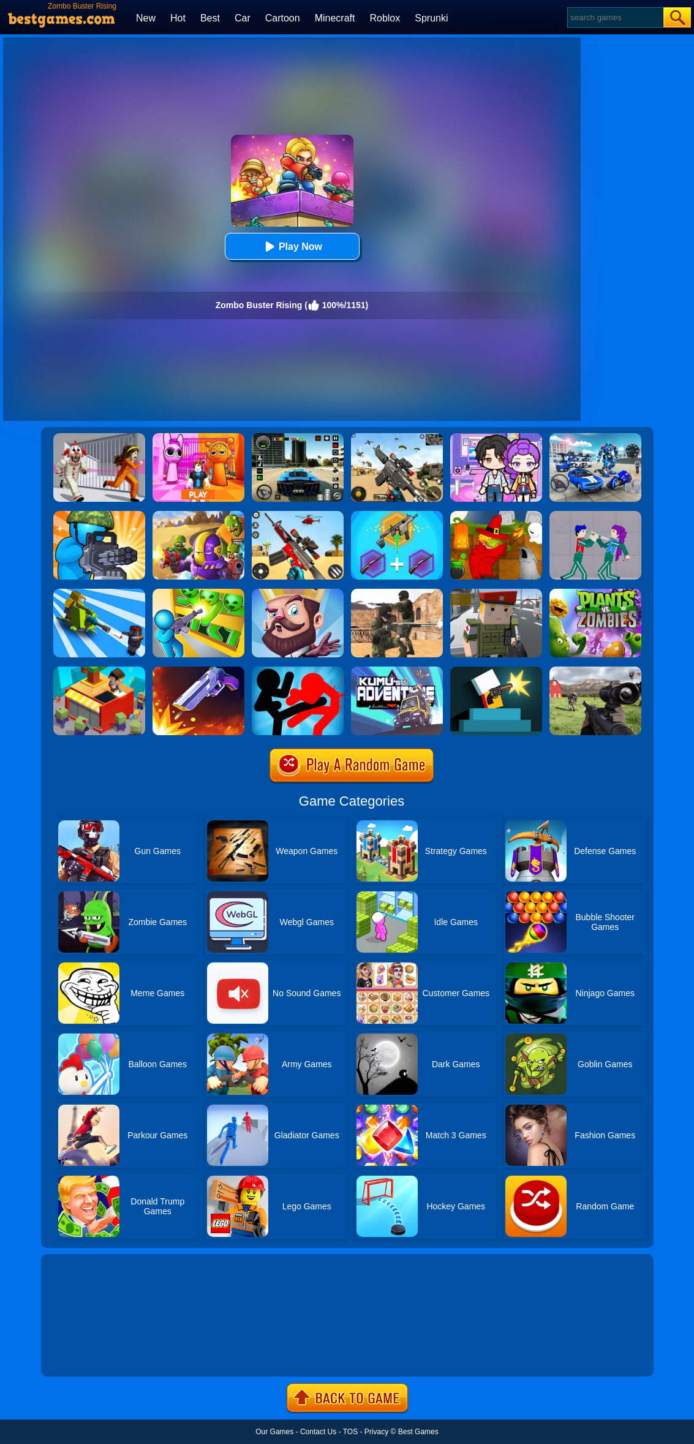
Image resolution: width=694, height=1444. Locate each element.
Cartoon (282, 18)
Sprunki (431, 18)
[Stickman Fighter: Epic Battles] (298, 671)
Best (210, 18)
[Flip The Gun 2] (198, 671)
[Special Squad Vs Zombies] (198, 515)
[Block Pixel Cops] (496, 593)
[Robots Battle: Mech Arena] (595, 437)
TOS (350, 1431)
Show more (82, 1353)
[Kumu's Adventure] (397, 671)
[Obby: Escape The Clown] (99, 437)
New (146, 18)
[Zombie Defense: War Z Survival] (198, 593)
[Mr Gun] (496, 671)
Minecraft (335, 18)
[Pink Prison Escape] (198, 437)
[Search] (614, 17)
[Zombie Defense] (99, 515)
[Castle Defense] (298, 593)
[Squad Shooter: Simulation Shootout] (397, 437)
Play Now (292, 246)
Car (243, 18)
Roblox (384, 18)
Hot (178, 18)
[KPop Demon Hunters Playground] (595, 515)
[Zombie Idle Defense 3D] (99, 593)
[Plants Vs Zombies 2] (595, 593)
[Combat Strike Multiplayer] (397, 593)
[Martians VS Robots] (496, 515)
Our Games (274, 1431)
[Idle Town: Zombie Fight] (99, 671)
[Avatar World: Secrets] (496, 437)
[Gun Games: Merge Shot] (397, 515)
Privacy (376, 1431)
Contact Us (318, 1431)
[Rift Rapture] (298, 515)
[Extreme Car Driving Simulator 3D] (298, 437)
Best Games (418, 1431)
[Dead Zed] (595, 671)
